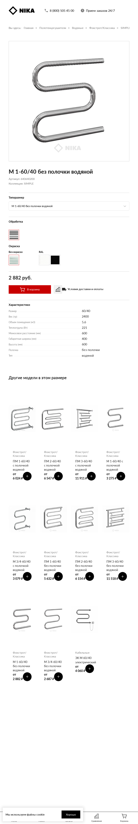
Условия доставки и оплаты (85, 289)
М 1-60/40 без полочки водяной (22, 669)
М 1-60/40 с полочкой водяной (115, 465)
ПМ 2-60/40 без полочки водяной (84, 567)
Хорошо (68, 814)
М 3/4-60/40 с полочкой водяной (22, 567)
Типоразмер (16, 197)
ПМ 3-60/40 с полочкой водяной (84, 465)
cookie (40, 814)
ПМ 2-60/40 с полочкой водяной (52, 465)
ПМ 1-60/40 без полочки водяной (53, 567)
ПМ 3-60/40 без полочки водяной (115, 567)
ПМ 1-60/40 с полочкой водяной (21, 465)
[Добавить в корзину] (28, 477)
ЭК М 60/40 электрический (84, 663)
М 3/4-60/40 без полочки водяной (53, 669)
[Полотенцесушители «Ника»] (22, 11)
